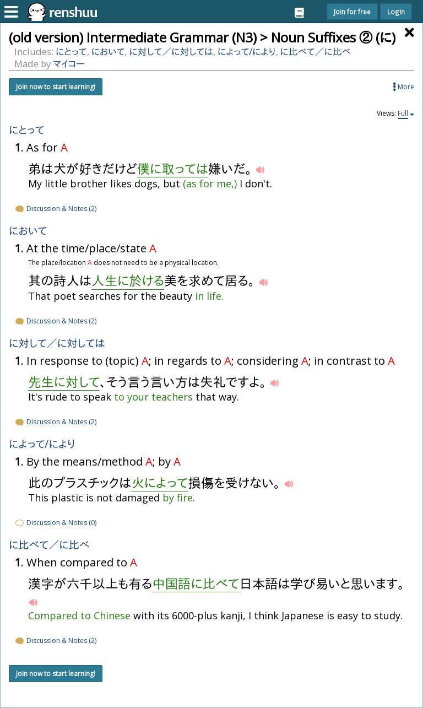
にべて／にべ (315, 51)
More (403, 87)
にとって (71, 51)
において (108, 51)
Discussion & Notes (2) (55, 208)
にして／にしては (171, 51)
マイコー (69, 63)
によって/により (247, 51)
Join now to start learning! (55, 86)
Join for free (352, 11)
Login (396, 11)
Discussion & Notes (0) (55, 522)
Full (403, 113)
